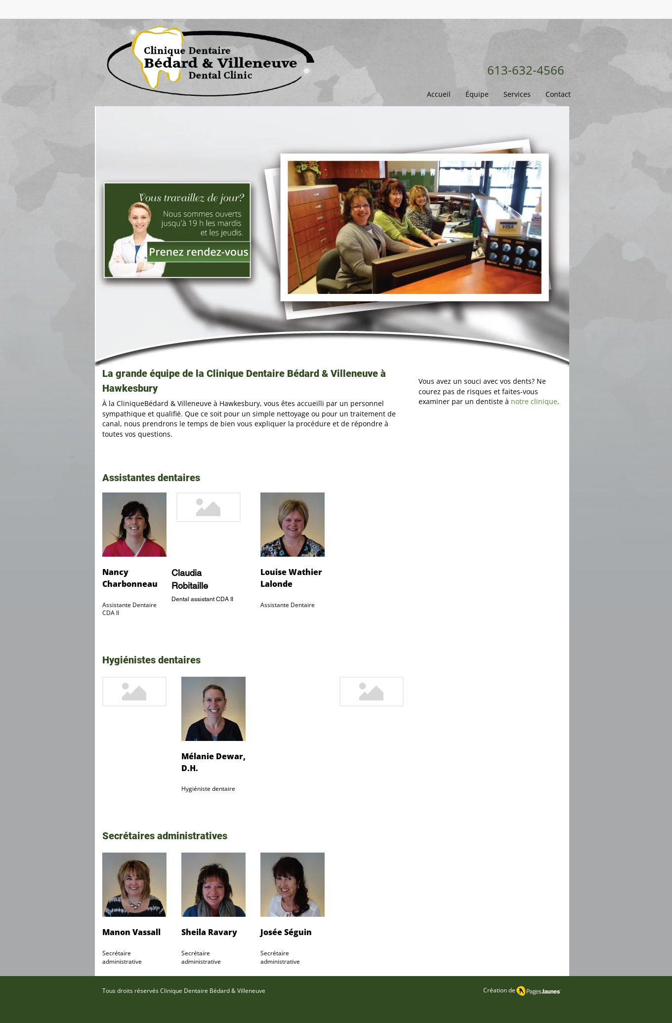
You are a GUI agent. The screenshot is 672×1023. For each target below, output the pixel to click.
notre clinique (534, 401)
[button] (477, 94)
